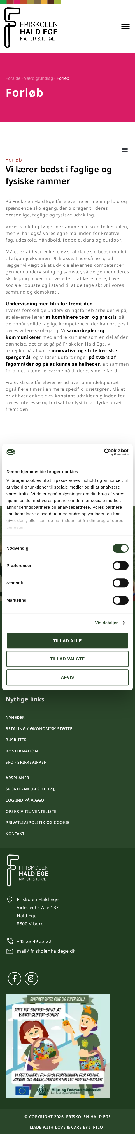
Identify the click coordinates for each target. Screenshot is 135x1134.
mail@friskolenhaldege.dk (46, 951)
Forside (13, 78)
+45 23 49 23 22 (34, 941)
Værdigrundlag (38, 78)
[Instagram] (31, 978)
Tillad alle (67, 640)
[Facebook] (14, 978)
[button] (125, 26)
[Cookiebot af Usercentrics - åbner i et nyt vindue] (104, 452)
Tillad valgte (67, 658)
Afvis (67, 677)
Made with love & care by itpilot (67, 1127)
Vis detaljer (106, 622)
